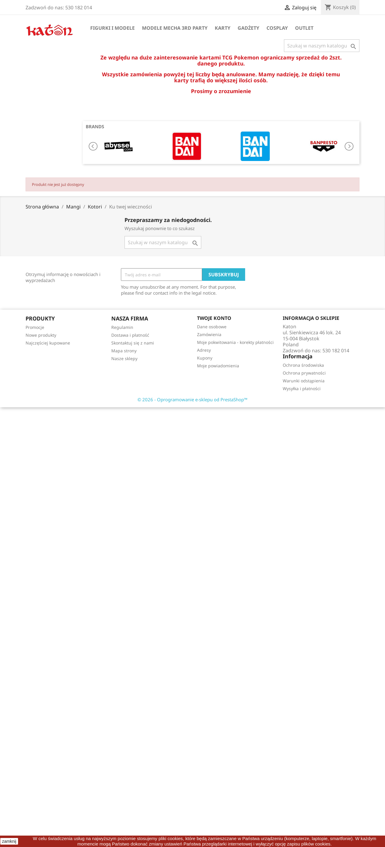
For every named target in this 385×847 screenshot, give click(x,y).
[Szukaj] (321, 45)
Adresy (204, 350)
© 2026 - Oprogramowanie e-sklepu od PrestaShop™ (192, 399)
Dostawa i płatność (130, 335)
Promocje (35, 327)
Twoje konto (214, 318)
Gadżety (248, 28)
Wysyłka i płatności (302, 388)
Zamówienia (209, 334)
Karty (222, 28)
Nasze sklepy (124, 358)
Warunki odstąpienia (304, 381)
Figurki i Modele (112, 28)
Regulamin (122, 327)
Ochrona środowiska (303, 365)
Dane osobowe (211, 326)
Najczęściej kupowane (48, 343)
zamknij (9, 841)
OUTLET (304, 28)
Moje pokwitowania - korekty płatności (235, 342)
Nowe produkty (41, 335)
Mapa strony (124, 351)
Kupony (204, 358)
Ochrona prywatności (304, 373)
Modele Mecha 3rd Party (175, 28)
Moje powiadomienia (218, 366)
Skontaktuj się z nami (132, 343)
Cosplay (277, 28)
